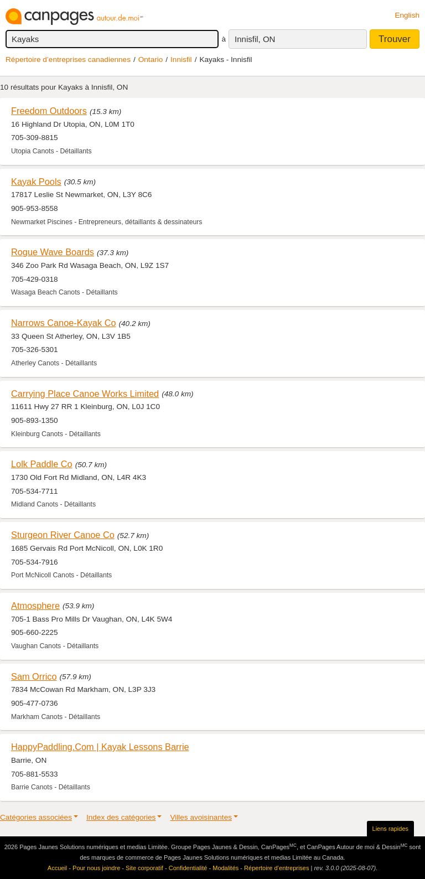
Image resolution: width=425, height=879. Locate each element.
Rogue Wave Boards (52, 252)
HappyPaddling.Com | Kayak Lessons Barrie (100, 747)
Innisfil (181, 59)
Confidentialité (188, 868)
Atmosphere (35, 606)
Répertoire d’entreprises (276, 868)
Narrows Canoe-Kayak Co (63, 323)
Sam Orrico (33, 676)
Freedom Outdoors (49, 111)
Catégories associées (36, 817)
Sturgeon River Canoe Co (63, 535)
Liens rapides (390, 828)
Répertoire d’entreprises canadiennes (68, 59)
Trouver (395, 39)
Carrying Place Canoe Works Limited (85, 394)
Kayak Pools (36, 182)
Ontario (150, 59)
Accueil (57, 868)
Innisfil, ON (255, 39)
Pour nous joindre (96, 868)
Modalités (225, 868)
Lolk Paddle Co (41, 464)
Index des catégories (121, 817)
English (407, 15)
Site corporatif (144, 868)
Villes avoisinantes (201, 817)
